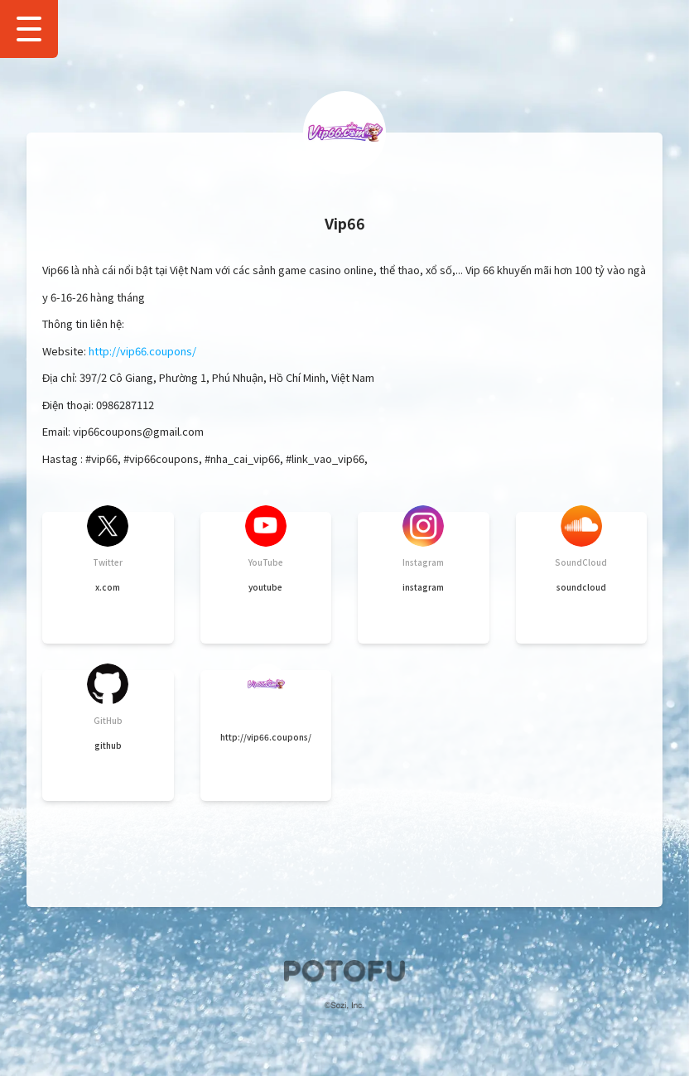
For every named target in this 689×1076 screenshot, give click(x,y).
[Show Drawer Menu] (29, 29)
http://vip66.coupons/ (142, 351)
